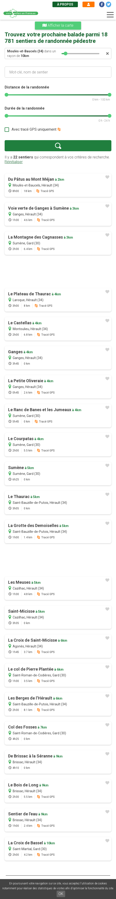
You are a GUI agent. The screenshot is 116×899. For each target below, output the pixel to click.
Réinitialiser (14, 162)
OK (60, 894)
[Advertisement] (58, 272)
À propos (65, 4)
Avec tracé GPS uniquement (34, 129)
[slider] (65, 53)
